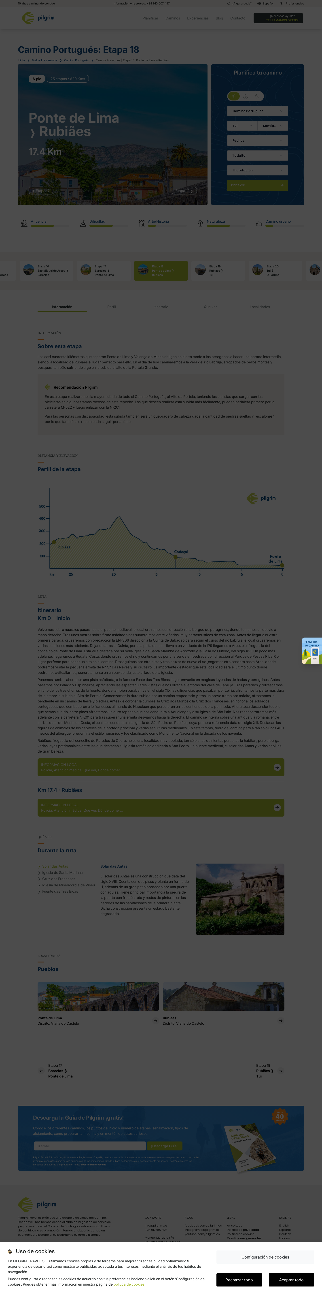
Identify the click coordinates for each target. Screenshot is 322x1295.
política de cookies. (129, 1284)
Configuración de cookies (265, 1257)
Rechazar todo (239, 1280)
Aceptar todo (291, 1280)
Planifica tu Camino (312, 643)
